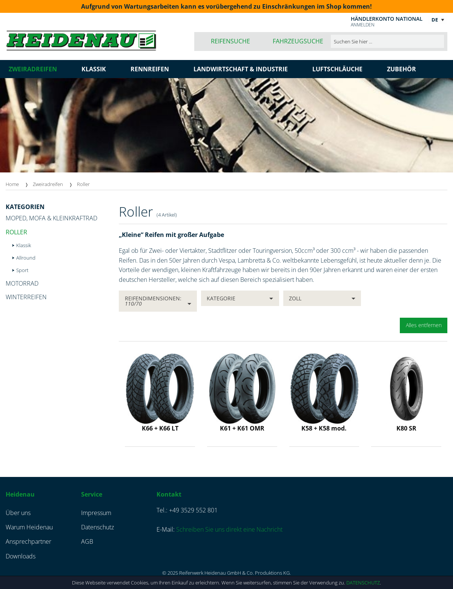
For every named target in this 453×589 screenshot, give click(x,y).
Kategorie (221, 298)
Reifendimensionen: (153, 301)
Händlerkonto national (386, 18)
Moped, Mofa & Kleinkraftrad (51, 218)
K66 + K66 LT (160, 428)
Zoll (295, 298)
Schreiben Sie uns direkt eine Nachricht (229, 529)
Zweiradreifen (48, 184)
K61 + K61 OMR (242, 428)
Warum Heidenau (29, 527)
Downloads (20, 556)
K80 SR (406, 428)
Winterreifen (26, 297)
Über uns (18, 513)
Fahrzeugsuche (298, 41)
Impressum (96, 513)
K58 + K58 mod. (324, 428)
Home (12, 184)
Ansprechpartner (28, 541)
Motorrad (22, 283)
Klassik (23, 245)
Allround (25, 257)
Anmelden (363, 25)
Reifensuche (230, 41)
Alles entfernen (424, 325)
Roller (83, 184)
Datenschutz (363, 582)
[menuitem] (19, 184)
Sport (22, 270)
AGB (87, 541)
